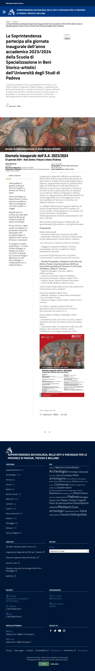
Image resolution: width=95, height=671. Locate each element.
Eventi (15, 21)
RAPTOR (11, 576)
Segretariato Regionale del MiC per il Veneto (25, 552)
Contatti (29, 650)
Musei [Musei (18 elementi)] (85, 493)
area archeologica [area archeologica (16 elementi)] (64, 475)
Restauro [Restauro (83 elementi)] (64, 506)
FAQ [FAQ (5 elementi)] (55, 488)
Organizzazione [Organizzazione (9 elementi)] (61, 497)
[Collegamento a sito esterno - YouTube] (59, 630)
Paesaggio (10, 523)
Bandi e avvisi (11, 494)
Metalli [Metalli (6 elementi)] (80, 490)
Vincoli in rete (13, 562)
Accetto (43, 664)
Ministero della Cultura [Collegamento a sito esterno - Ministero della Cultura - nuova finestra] (14, 3)
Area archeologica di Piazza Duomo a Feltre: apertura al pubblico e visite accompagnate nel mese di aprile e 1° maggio (18, 202)
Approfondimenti (13, 470)
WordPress (70, 650)
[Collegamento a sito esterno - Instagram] (64, 630)
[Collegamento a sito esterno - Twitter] (55, 630)
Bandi (8, 489)
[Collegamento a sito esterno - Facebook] (50, 630)
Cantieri (9, 504)
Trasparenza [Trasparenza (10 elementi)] (69, 511)
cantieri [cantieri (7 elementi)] (81, 481)
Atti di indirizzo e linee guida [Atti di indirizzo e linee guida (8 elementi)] (75, 479)
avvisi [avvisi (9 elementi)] (51, 481)
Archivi (52, 547)
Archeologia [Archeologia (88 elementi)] (58, 471)
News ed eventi (12, 513)
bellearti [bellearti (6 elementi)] (56, 481)
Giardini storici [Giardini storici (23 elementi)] (64, 487)
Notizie (9, 518)
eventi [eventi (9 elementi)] (51, 487)
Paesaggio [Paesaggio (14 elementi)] (83, 497)
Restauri (9, 528)
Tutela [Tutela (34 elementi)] (83, 511)
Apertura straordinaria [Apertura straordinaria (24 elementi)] (67, 467)
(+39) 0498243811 (14, 609)
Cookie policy (54, 664)
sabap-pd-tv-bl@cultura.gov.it (18, 642)
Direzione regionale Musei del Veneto (22, 557)
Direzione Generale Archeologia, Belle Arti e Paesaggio (24, 569)
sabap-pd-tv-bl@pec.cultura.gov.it (20, 634)
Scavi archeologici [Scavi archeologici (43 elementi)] (63, 509)
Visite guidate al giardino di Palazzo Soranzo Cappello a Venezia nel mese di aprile (17, 188)
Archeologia (11, 475)
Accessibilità (42, 650)
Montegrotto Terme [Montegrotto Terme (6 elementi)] (67, 493)
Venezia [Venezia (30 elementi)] (65, 514)
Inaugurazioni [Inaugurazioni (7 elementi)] (72, 490)
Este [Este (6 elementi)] (83, 485)
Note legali (19, 650)
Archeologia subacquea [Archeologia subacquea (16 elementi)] (77, 471)
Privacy (9, 650)
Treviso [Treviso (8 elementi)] (76, 511)
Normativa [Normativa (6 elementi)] (52, 497)
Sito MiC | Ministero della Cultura (21, 546)
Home (8, 21)
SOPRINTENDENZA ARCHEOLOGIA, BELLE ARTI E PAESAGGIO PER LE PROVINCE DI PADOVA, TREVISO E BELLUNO (47, 456)
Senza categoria (12, 533)
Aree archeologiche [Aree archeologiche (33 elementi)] (64, 477)
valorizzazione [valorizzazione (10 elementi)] (54, 514)
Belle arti (9, 499)
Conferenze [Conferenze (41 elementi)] (61, 484)
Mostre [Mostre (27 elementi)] (77, 493)
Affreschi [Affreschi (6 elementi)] (52, 468)
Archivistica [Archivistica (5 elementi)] (52, 476)
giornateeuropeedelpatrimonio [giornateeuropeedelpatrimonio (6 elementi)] (58, 490)
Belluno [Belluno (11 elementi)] (62, 481)
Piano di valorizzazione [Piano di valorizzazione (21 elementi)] (61, 503)
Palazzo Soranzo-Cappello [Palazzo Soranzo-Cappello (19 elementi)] (73, 500)
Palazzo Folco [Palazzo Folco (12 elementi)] (54, 500)
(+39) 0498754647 (14, 616)
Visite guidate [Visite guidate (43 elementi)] (78, 514)
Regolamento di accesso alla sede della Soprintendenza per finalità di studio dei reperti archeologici (18, 217)
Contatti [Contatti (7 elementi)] (72, 485)
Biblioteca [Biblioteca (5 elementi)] (68, 481)
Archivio (9, 480)
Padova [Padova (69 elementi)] (73, 496)
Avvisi (8, 484)
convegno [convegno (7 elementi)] (78, 485)
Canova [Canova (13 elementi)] (75, 481)
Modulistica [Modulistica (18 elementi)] (54, 493)
